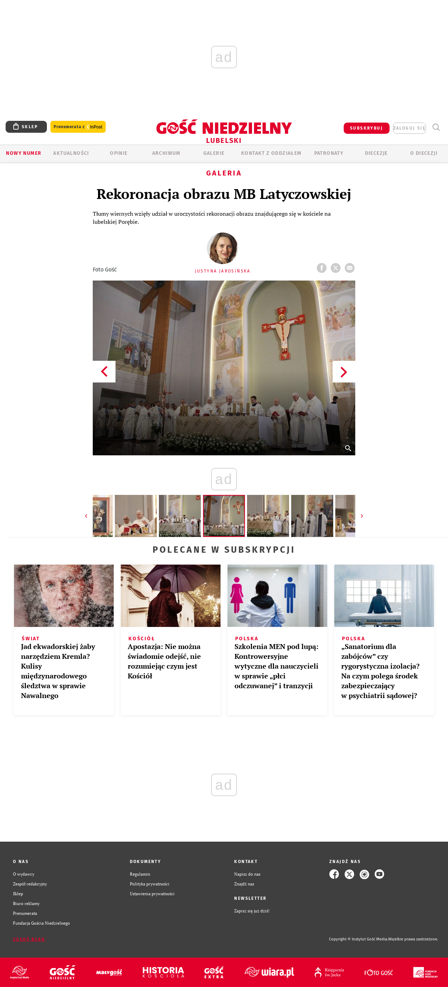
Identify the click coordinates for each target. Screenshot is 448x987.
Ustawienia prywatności (152, 893)
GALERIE (214, 153)
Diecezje (376, 153)
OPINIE (118, 153)
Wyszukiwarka (435, 127)
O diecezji (424, 153)
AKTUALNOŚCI (71, 153)
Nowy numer (23, 153)
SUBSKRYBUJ (366, 128)
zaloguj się (409, 128)
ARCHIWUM (166, 153)
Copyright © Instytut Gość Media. (358, 939)
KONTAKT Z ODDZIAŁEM (271, 153)
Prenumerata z (78, 127)
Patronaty (329, 153)
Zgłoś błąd (29, 939)
